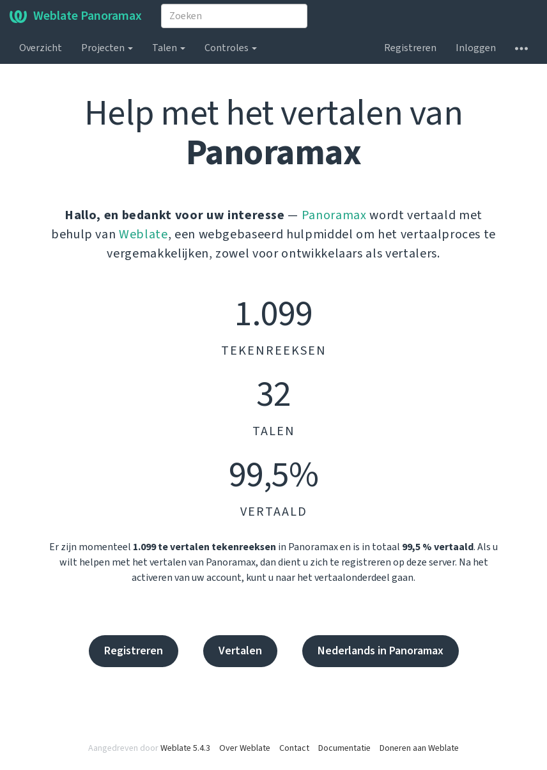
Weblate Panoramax (76, 16)
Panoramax (334, 215)
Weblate (143, 234)
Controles (230, 48)
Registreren (410, 48)
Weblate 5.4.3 (185, 748)
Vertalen (240, 651)
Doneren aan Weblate (419, 748)
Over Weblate (244, 748)
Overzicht (40, 48)
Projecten (107, 48)
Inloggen (476, 48)
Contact (294, 748)
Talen (168, 48)
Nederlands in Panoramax (380, 651)
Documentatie (344, 748)
